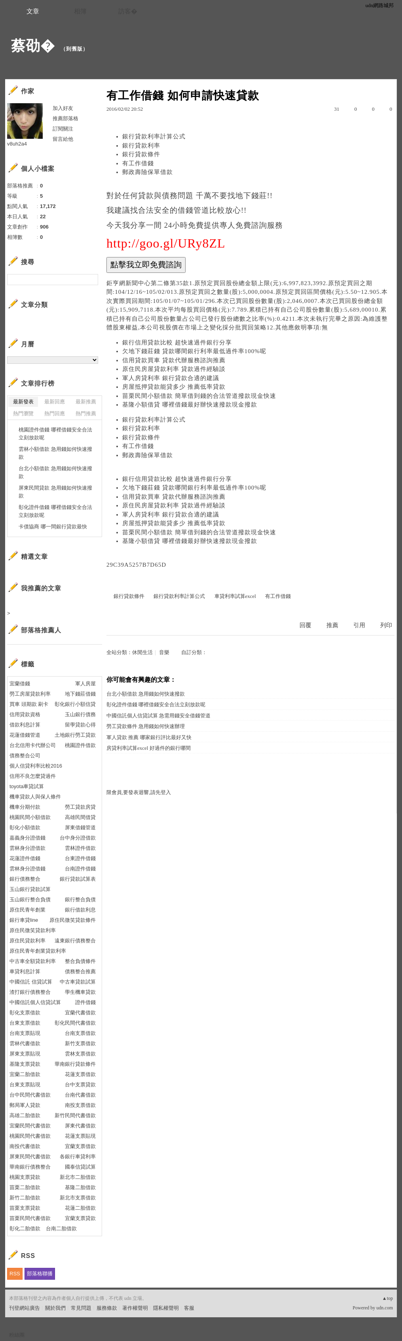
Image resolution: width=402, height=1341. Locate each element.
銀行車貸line (23, 920)
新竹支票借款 (80, 1043)
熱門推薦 (86, 413)
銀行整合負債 (80, 899)
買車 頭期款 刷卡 (28, 704)
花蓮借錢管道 (24, 735)
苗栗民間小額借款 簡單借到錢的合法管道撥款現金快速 (199, 396)
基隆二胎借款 (80, 1187)
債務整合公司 (24, 755)
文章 (33, 11)
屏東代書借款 (80, 1126)
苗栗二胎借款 (24, 1187)
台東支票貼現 (24, 1085)
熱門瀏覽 (23, 413)
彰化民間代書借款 (75, 1023)
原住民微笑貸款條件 (72, 920)
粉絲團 (17, 1335)
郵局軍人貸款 (24, 1105)
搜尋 (91, 279)
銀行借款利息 (80, 910)
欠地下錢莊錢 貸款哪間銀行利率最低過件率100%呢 (194, 351)
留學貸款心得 (80, 725)
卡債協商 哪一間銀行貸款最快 (53, 527)
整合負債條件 (80, 961)
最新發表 (23, 402)
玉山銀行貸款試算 (30, 889)
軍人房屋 (85, 684)
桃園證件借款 (80, 745)
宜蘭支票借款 (80, 1146)
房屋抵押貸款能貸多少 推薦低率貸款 (174, 387)
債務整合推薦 (80, 971)
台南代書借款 (80, 1095)
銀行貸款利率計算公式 (154, 136)
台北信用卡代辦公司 (32, 745)
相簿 (80, 11)
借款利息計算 (24, 725)
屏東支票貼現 (24, 1054)
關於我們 (55, 1308)
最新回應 (54, 402)
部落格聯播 (40, 1274)
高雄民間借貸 (80, 817)
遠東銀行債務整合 (75, 941)
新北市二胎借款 (78, 1177)
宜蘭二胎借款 (24, 1074)
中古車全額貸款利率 (32, 961)
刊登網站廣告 (24, 1308)
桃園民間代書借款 (30, 1136)
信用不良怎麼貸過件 (32, 776)
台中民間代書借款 (30, 1095)
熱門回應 (54, 413)
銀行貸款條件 (141, 154)
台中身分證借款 (78, 838)
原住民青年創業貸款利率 (37, 951)
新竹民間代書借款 (75, 1115)
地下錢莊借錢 (80, 694)
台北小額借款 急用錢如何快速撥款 (145, 694)
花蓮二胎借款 (80, 1208)
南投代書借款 (24, 1146)
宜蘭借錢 (19, 684)
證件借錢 (85, 1002)
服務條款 (107, 1308)
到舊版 (74, 49)
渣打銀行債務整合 (30, 992)
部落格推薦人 (41, 630)
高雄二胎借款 (24, 1115)
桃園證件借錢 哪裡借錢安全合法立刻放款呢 (55, 434)
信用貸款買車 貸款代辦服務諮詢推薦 (174, 360)
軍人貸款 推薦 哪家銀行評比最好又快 (149, 737)
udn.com (384, 1308)
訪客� (127, 11)
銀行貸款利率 (141, 145)
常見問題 (81, 1308)
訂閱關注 (63, 129)
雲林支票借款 (80, 1054)
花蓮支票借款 (80, 1074)
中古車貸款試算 (78, 982)
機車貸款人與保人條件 (35, 797)
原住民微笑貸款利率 (32, 930)
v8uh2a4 (17, 144)
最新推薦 (86, 402)
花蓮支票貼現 (80, 1136)
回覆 (305, 625)
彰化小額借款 (24, 827)
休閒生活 (142, 652)
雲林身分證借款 (27, 848)
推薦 (332, 625)
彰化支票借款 (24, 1013)
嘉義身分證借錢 (27, 838)
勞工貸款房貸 (80, 807)
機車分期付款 (24, 807)
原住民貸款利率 (27, 941)
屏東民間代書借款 (30, 1156)
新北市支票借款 (78, 1198)
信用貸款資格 (24, 714)
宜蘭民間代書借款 (30, 1126)
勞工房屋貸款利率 (30, 694)
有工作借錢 (138, 163)
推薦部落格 (65, 118)
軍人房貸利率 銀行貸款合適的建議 (170, 378)
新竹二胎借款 (24, 1198)
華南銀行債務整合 (30, 1167)
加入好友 (63, 108)
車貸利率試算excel (235, 596)
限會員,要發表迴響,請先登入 (138, 792)
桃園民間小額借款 (30, 817)
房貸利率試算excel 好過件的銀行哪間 (148, 748)
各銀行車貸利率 (78, 1156)
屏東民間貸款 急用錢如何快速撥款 (55, 492)
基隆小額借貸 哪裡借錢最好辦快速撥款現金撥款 (189, 404)
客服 (189, 1308)
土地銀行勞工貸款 (75, 735)
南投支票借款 (80, 1105)
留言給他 (63, 139)
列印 (386, 625)
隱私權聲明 (166, 1308)
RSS (14, 1274)
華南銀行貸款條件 (75, 1064)
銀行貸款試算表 (78, 879)
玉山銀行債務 (80, 714)
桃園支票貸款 (24, 1177)
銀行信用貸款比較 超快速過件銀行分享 (177, 342)
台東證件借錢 (80, 858)
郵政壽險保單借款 (147, 172)
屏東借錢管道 (80, 827)
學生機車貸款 (80, 992)
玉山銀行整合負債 (30, 899)
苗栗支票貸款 (24, 1208)
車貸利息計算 (24, 971)
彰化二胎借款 (24, 1228)
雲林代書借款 (24, 1043)
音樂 (164, 652)
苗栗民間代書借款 (30, 1218)
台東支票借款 (24, 1023)
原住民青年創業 (27, 910)
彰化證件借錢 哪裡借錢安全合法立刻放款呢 (155, 704)
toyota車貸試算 (26, 786)
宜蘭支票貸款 (80, 1218)
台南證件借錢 (80, 869)
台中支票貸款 (80, 1085)
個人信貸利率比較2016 (35, 766)
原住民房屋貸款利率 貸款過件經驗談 (174, 369)
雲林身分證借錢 (27, 869)
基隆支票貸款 (24, 1064)
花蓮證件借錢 (24, 858)
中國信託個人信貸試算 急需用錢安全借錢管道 (158, 716)
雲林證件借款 (80, 848)
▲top (387, 1298)
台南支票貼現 (24, 1033)
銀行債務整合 (24, 879)
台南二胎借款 (61, 1228)
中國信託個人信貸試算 (35, 1002)
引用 (359, 625)
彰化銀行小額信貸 (75, 704)
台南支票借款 (80, 1033)
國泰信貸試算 (80, 1167)
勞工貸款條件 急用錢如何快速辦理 (145, 726)
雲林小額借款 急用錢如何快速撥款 (55, 453)
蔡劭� (33, 46)
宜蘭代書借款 (80, 1013)
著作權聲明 (135, 1308)
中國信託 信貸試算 (30, 982)
